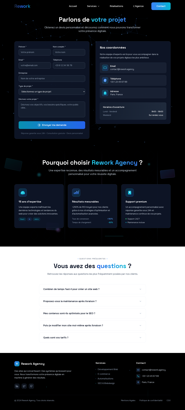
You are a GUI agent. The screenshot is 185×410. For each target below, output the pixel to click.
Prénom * (22, 47)
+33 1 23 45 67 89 (150, 376)
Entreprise (23, 73)
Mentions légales (128, 400)
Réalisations (116, 6)
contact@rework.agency (154, 370)
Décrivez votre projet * (28, 99)
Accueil (73, 6)
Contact (160, 6)
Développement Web (107, 369)
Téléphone (57, 60)
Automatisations (104, 378)
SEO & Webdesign (105, 383)
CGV (169, 400)
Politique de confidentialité (151, 400)
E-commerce (103, 374)
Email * (21, 60)
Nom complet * (59, 47)
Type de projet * (26, 86)
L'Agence (138, 6)
